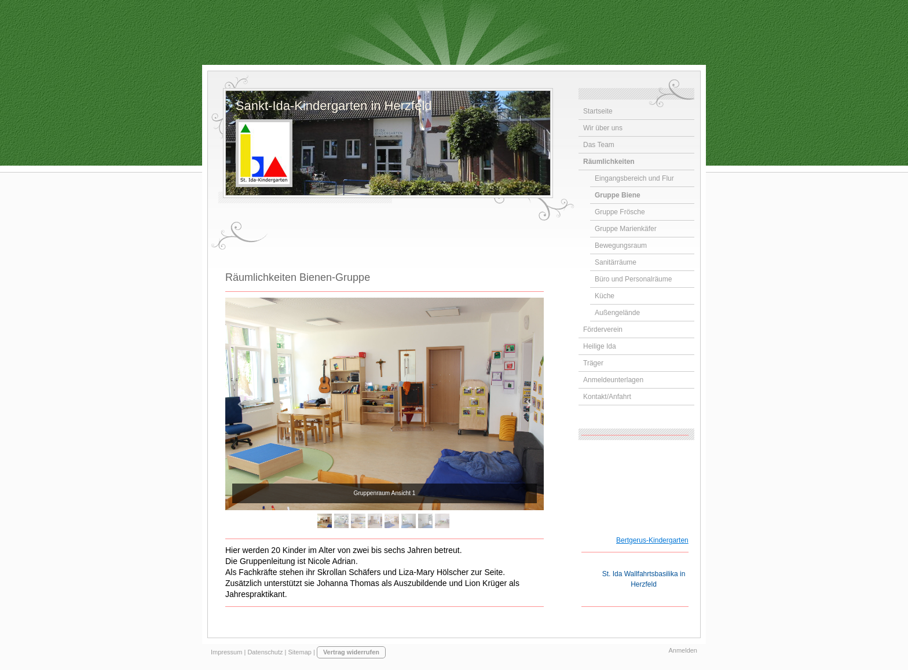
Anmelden (682, 650)
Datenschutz (265, 652)
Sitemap (300, 652)
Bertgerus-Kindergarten (652, 540)
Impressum (226, 652)
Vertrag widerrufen (351, 652)
